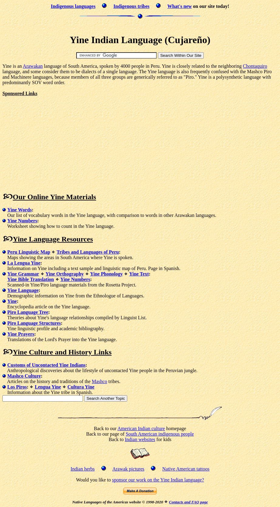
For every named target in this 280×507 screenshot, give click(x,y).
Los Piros (17, 386)
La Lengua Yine (23, 262)
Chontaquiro (255, 66)
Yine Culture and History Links (62, 352)
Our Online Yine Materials (54, 197)
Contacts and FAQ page (188, 502)
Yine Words (19, 209)
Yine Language (23, 290)
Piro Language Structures (34, 323)
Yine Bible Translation (30, 279)
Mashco (99, 381)
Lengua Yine (48, 386)
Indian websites (140, 439)
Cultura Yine (80, 386)
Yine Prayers (20, 334)
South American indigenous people (160, 434)
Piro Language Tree (27, 312)
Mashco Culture (24, 376)
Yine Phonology (106, 273)
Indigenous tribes (131, 6)
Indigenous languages (73, 6)
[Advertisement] (140, 25)
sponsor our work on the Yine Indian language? (158, 479)
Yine (12, 301)
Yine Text (139, 273)
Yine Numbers (22, 220)
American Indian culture (141, 428)
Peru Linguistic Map (28, 252)
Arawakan (33, 66)
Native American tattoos (186, 468)
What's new (179, 6)
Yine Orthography (65, 273)
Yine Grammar (23, 273)
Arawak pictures (128, 468)
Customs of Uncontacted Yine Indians (46, 365)
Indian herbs (82, 468)
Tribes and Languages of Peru (87, 252)
